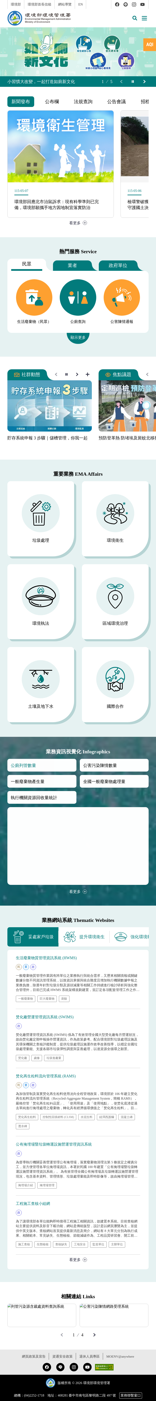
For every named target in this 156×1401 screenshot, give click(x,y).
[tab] (149, 44)
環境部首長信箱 (39, 4)
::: (2, 2)
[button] (134, 18)
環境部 (16, 4)
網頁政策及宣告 (33, 1357)
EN (80, 4)
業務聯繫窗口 (131, 1396)
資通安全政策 (62, 1357)
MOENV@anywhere (120, 1357)
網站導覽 (65, 4)
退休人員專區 (89, 1357)
